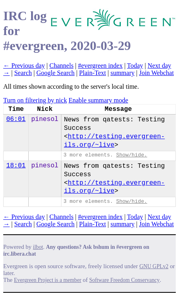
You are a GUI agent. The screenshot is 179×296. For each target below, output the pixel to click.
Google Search (55, 72)
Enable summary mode (98, 100)
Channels (61, 65)
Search (23, 72)
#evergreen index (100, 65)
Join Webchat (156, 72)
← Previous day (24, 65)
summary (122, 72)
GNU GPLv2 (153, 266)
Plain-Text (92, 72)
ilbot (38, 247)
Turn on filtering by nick (35, 100)
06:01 (15, 119)
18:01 (15, 165)
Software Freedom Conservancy (124, 280)
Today (135, 65)
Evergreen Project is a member (48, 280)
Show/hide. (131, 155)
